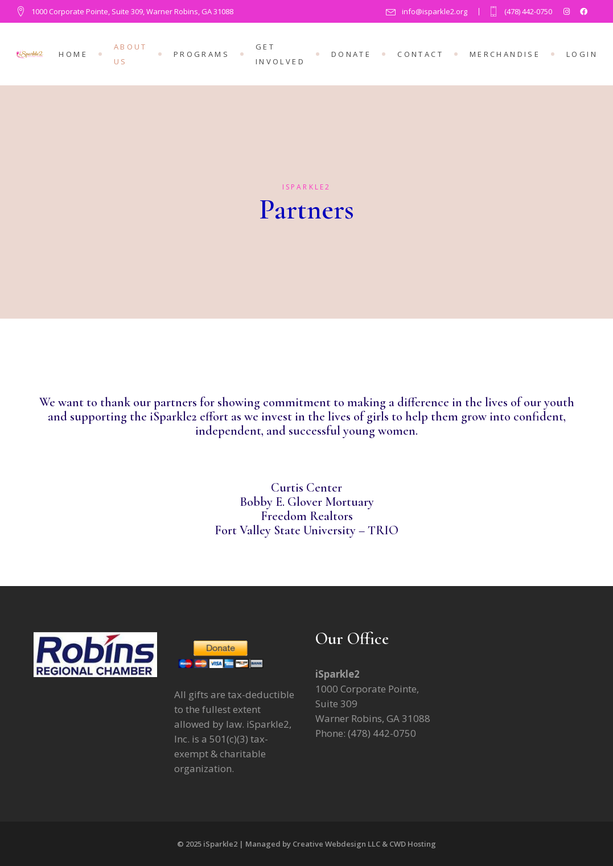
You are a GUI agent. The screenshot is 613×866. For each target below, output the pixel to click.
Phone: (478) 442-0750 (365, 733)
